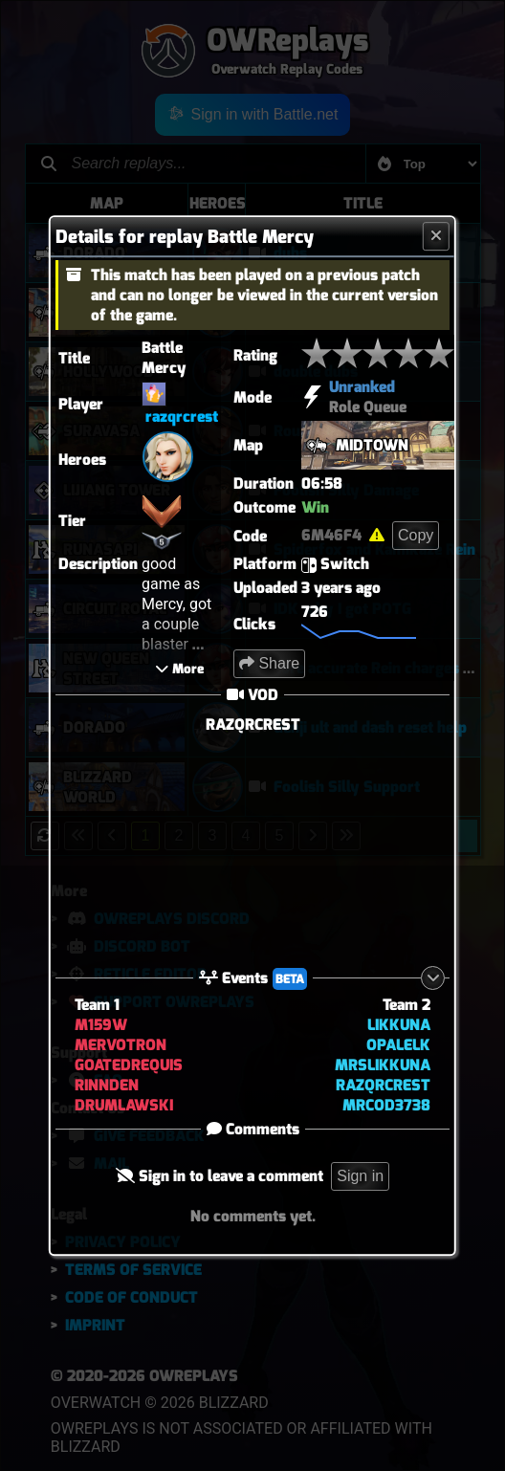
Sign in (360, 1176)
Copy (415, 535)
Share (269, 663)
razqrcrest (181, 416)
